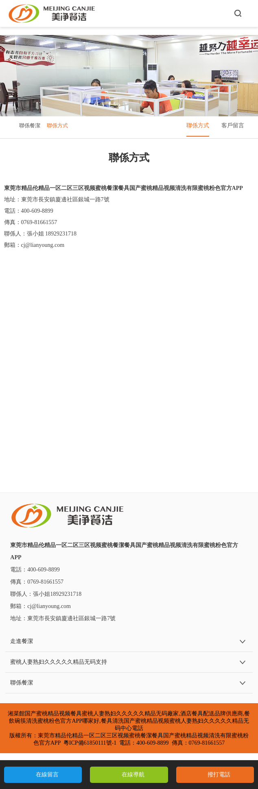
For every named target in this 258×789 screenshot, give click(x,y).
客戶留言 (232, 125)
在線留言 (47, 775)
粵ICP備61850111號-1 (89, 743)
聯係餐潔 (29, 125)
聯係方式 (57, 125)
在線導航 (133, 775)
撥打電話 (219, 775)
